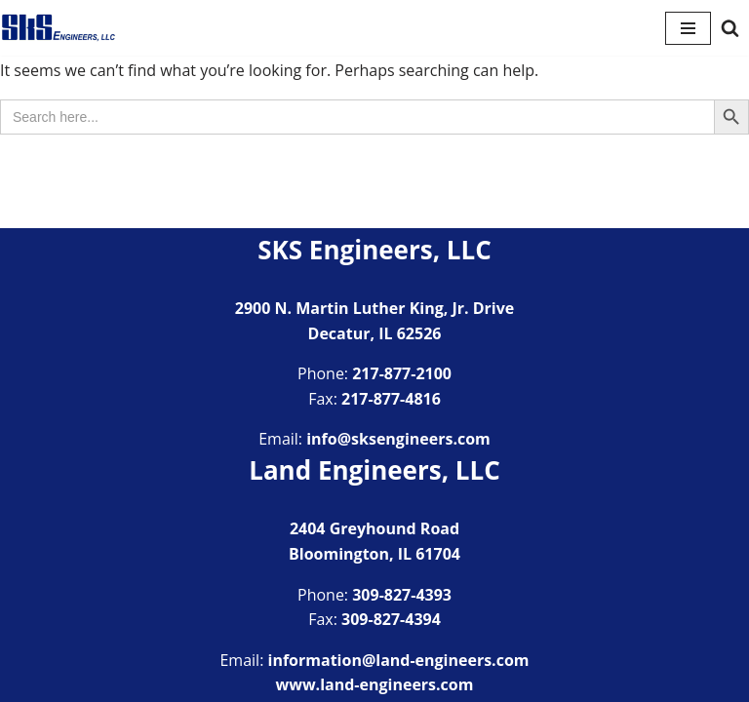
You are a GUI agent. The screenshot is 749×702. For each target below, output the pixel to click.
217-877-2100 (402, 373)
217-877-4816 (391, 399)
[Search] (730, 28)
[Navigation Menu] (688, 28)
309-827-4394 (391, 619)
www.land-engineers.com (375, 684)
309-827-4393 (402, 594)
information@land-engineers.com (399, 660)
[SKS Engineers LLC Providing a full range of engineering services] (58, 28)
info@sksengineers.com (398, 438)
